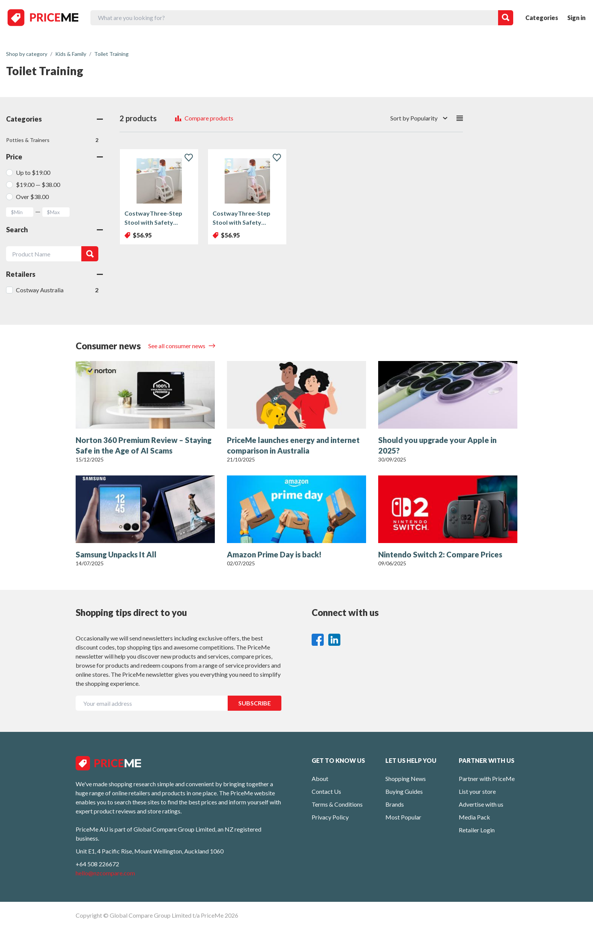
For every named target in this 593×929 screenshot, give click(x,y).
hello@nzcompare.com (105, 873)
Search (54, 229)
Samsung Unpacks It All (116, 554)
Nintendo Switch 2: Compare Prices (440, 554)
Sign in (576, 17)
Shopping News (405, 778)
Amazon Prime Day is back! (274, 554)
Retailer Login (477, 829)
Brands (394, 804)
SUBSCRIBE (254, 703)
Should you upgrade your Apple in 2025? (437, 445)
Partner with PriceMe (487, 778)
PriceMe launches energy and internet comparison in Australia (293, 445)
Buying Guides (404, 791)
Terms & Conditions (337, 804)
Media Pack (474, 817)
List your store (477, 791)
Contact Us (326, 791)
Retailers (54, 274)
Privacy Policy (330, 817)
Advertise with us (481, 804)
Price (54, 157)
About (320, 778)
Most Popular (403, 817)
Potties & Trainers (52, 140)
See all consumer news (177, 345)
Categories (541, 17)
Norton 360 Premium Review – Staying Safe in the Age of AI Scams (143, 445)
